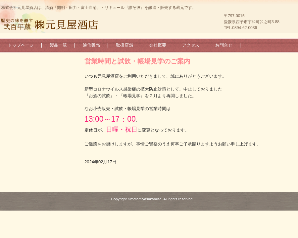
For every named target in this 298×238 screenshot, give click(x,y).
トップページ (21, 45)
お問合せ (223, 45)
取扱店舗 (124, 45)
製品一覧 (58, 45)
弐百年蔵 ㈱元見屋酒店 (51, 24)
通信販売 (91, 45)
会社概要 (157, 45)
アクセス (190, 45)
